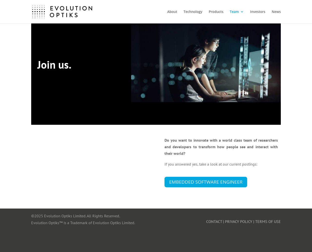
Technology (193, 12)
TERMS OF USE (268, 221)
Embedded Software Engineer (206, 182)
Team (234, 12)
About (172, 12)
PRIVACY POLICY (238, 221)
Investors (257, 12)
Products (216, 12)
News (276, 12)
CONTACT (214, 221)
